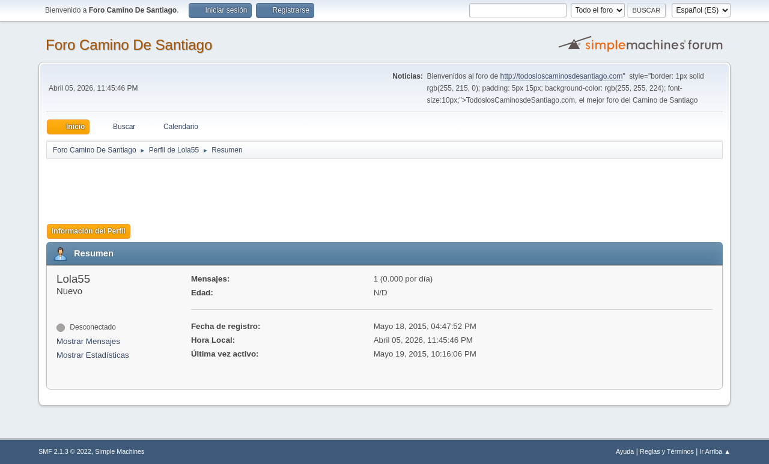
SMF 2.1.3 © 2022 (64, 451)
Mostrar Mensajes (88, 341)
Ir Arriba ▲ (715, 451)
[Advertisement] (257, 187)
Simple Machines (119, 451)
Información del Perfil (89, 231)
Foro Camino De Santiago (129, 45)
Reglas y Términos (667, 451)
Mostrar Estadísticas (92, 355)
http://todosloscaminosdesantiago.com (561, 76)
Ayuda (625, 451)
